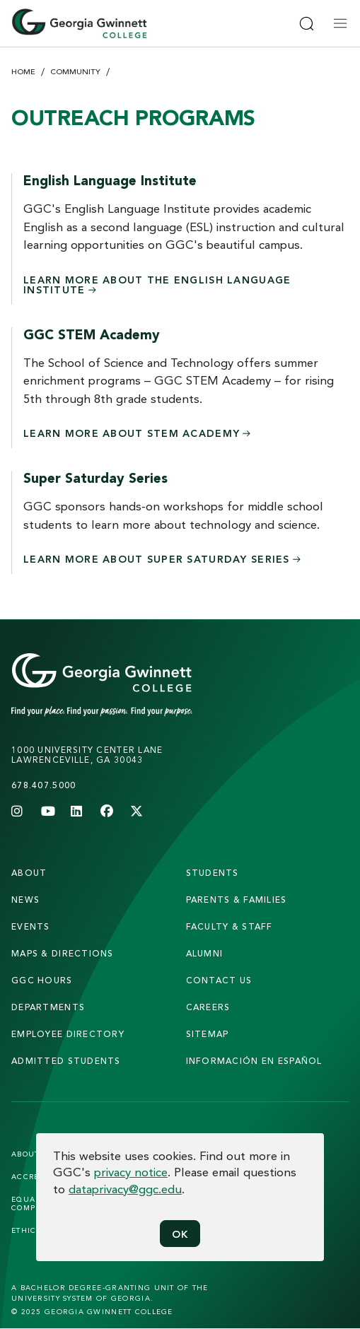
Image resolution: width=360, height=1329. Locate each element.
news (25, 899)
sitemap (207, 1034)
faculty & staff (229, 926)
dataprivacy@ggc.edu (125, 1188)
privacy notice (131, 1171)
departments (48, 1007)
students (212, 872)
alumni (204, 953)
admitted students (66, 1060)
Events (30, 926)
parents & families (236, 899)
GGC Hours (42, 980)
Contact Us (219, 980)
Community (75, 71)
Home (23, 71)
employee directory (67, 1034)
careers (208, 1007)
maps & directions (62, 953)
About (29, 872)
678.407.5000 (43, 785)
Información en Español (254, 1060)
